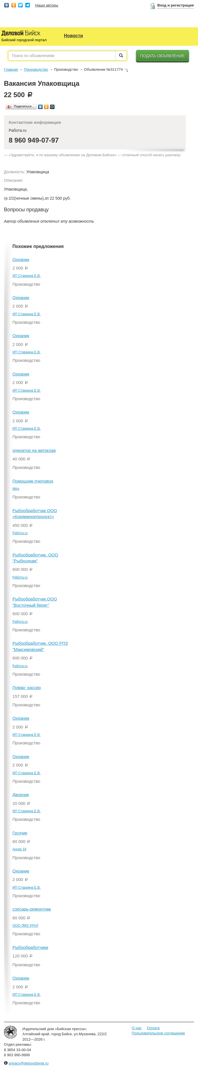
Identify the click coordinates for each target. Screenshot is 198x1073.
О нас (137, 1028)
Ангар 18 (19, 849)
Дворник (20, 794)
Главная (11, 69)
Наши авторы (46, 5)
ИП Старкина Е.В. (26, 276)
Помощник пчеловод (32, 481)
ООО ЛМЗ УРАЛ (25, 926)
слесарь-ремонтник (31, 909)
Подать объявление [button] (162, 56)
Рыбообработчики (30, 947)
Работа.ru (20, 533)
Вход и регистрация (175, 5)
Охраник (20, 259)
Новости (73, 35)
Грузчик (19, 832)
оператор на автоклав (34, 450)
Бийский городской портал (24, 40)
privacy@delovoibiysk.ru (28, 1063)
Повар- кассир (26, 687)
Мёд (15, 489)
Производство (36, 69)
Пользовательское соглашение (158, 1033)
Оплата (153, 1028)
